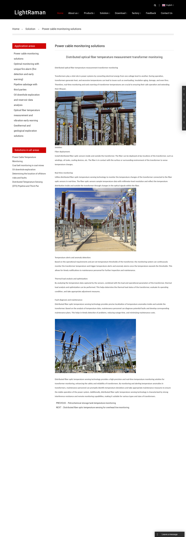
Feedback (151, 13)
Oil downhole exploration (24, 169)
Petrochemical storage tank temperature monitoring (92, 403)
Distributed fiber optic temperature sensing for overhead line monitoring (96, 407)
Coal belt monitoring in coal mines (28, 165)
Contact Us (166, 13)
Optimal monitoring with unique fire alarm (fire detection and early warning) (26, 71)
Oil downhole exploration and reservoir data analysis (27, 99)
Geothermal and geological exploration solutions (25, 130)
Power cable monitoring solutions (61, 28)
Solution (30, 28)
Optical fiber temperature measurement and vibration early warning (27, 115)
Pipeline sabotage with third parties (25, 87)
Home (15, 28)
